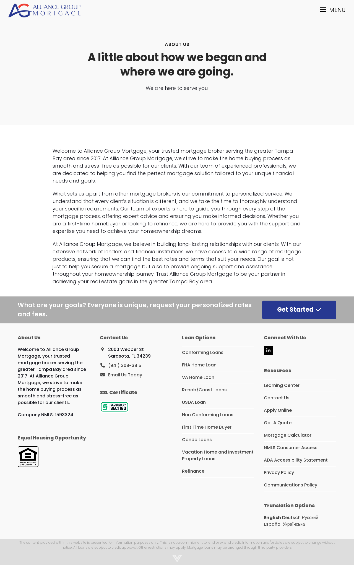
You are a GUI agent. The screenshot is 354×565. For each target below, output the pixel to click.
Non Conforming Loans (207, 415)
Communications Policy (290, 485)
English (272, 517)
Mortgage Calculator (287, 435)
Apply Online (278, 410)
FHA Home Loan (199, 365)
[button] (333, 9)
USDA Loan (194, 402)
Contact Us (277, 398)
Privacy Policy (279, 472)
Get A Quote (277, 423)
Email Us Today (125, 375)
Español (273, 524)
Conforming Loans (202, 352)
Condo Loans (197, 439)
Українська (294, 524)
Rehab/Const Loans (204, 390)
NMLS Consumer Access (290, 447)
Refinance (193, 471)
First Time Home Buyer (206, 427)
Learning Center (282, 385)
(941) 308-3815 (124, 365)
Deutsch (291, 517)
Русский (310, 517)
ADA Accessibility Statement (296, 460)
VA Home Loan (198, 377)
